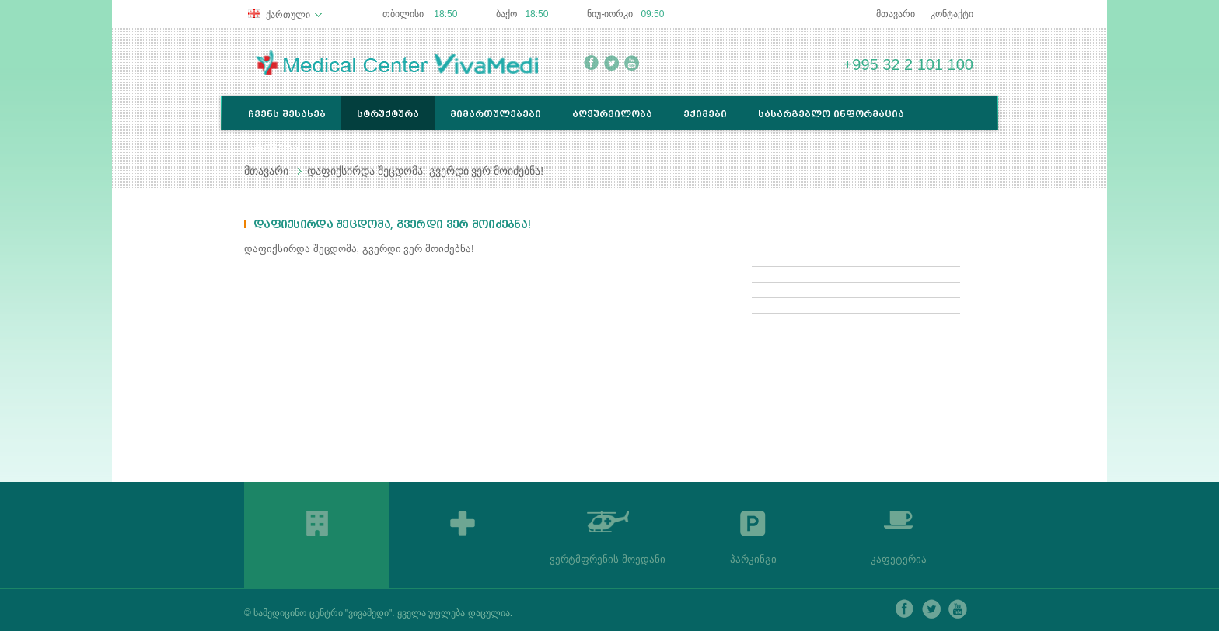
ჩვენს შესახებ (287, 114)
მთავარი (895, 14)
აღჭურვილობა (612, 114)
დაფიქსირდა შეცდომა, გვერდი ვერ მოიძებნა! (425, 171)
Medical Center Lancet (397, 62)
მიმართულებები (495, 114)
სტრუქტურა (388, 114)
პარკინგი (753, 559)
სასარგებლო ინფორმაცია (831, 114)
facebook (591, 63)
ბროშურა (273, 148)
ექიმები (705, 114)
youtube (631, 63)
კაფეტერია (899, 559)
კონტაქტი (952, 14)
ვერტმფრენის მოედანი (607, 559)
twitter (611, 63)
